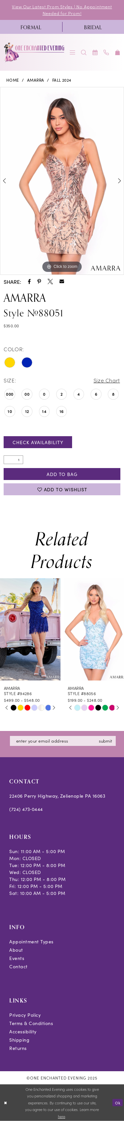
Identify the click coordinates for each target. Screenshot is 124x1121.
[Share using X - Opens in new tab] (50, 281)
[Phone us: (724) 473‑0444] (106, 52)
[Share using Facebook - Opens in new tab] (29, 281)
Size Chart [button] (107, 380)
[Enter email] (63, 741)
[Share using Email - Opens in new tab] (62, 281)
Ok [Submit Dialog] (117, 1102)
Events (16, 958)
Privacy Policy (25, 1014)
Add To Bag (62, 474)
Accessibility (23, 1031)
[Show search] (84, 52)
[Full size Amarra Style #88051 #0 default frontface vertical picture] (62, 181)
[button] (72, 52)
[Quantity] (13, 459)
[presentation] (30, 629)
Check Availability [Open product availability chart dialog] (38, 442)
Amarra (35, 80)
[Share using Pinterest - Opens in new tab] (39, 281)
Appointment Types (31, 941)
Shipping (19, 1039)
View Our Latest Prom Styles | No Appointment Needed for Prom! (62, 9)
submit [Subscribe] (105, 741)
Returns (18, 1048)
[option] (62, 181)
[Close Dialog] (5, 1102)
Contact (18, 966)
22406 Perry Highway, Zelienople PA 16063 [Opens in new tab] (57, 795)
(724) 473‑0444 (26, 809)
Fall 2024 (61, 80)
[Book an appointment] (95, 52)
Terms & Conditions (31, 1023)
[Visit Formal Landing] (31, 27)
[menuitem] (31, 27)
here (61, 1116)
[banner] (34, 52)
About (16, 949)
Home (12, 80)
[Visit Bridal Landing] (93, 27)
